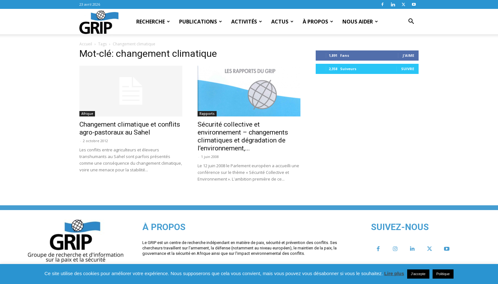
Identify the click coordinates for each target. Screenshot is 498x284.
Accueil (85, 44)
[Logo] (98, 22)
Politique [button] (443, 274)
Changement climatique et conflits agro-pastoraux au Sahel (129, 128)
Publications (200, 21)
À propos (318, 21)
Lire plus (394, 273)
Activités (246, 21)
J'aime (408, 55)
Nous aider (360, 21)
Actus (282, 21)
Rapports (207, 113)
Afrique (87, 113)
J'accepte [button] (418, 274)
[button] (411, 21)
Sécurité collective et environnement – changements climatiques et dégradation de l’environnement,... (243, 136)
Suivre (407, 68)
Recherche (153, 21)
